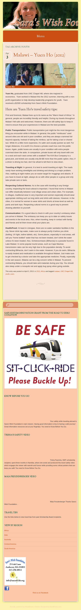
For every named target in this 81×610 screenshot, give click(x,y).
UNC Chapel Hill (66, 271)
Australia (7, 539)
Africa (43, 271)
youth (7, 274)
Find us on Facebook (40, 593)
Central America (10, 544)
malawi (57, 271)
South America (9, 548)
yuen (12, 274)
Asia (6, 535)
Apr (7, 54)
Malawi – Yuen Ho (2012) (39, 55)
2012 (38, 271)
